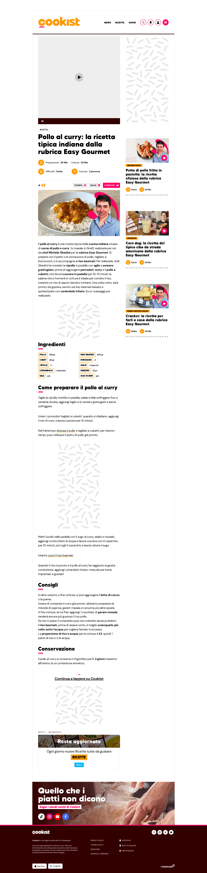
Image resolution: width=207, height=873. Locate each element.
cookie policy (97, 845)
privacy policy (97, 840)
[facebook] (65, 816)
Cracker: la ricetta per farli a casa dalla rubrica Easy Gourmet (146, 320)
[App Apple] (39, 866)
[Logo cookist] (59, 22)
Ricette (119, 22)
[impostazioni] (147, 851)
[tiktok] (41, 816)
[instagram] (49, 816)
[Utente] (158, 22)
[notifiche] (147, 840)
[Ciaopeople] (168, 866)
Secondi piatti (54, 732)
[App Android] (55, 866)
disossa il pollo (65, 430)
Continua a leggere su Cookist (79, 679)
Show (132, 22)
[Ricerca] (143, 22)
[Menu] (166, 22)
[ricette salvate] (147, 845)
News (107, 22)
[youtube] (57, 816)
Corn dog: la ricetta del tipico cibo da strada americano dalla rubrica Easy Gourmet (146, 249)
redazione (95, 849)
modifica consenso (99, 854)
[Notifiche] (151, 22)
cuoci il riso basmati (60, 555)
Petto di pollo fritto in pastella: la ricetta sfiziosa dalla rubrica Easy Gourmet (144, 176)
